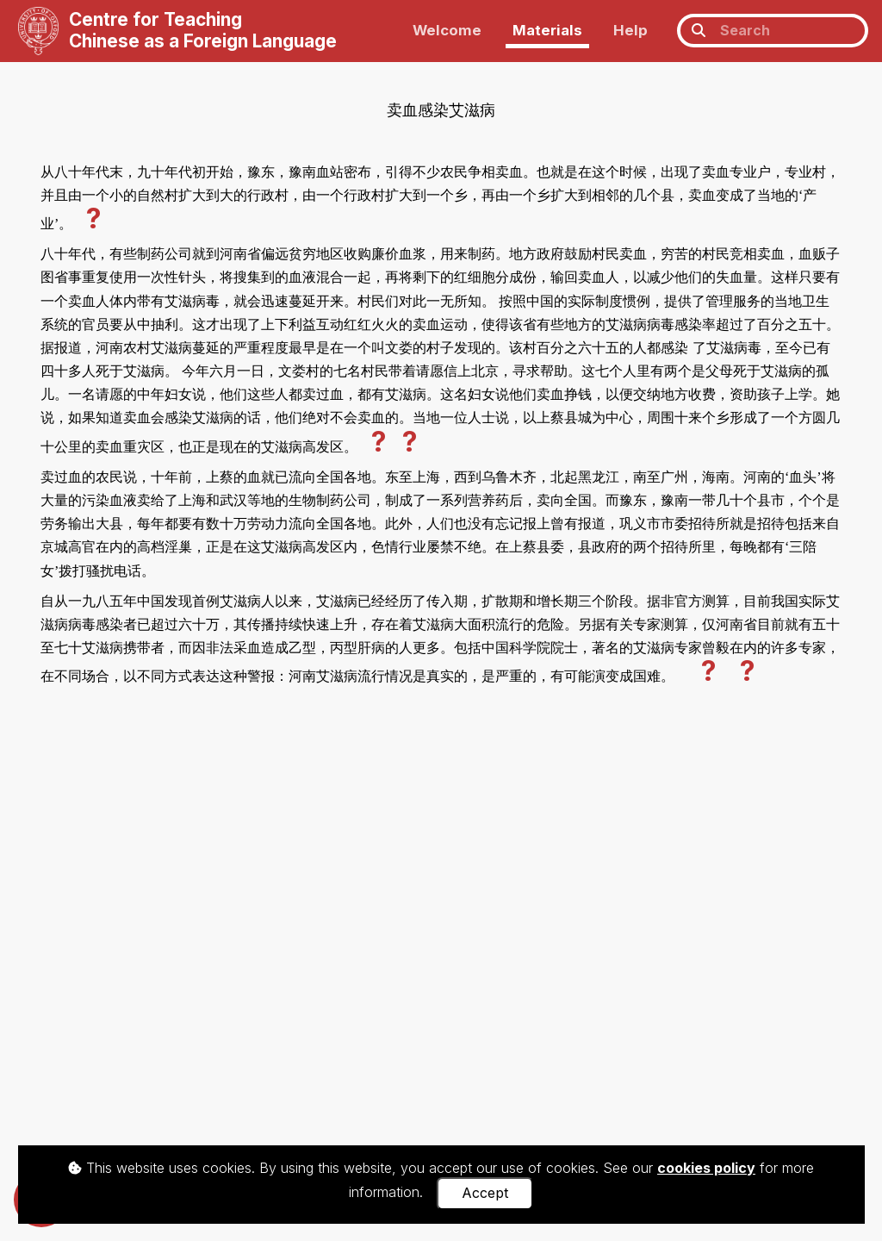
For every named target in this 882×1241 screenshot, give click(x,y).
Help (630, 30)
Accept (485, 1192)
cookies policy (706, 1167)
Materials (547, 30)
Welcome (447, 30)
